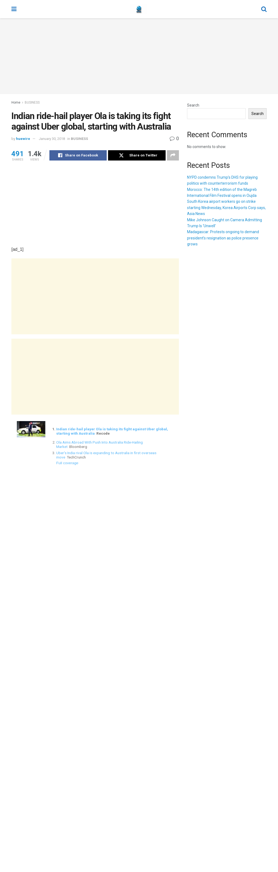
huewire (23, 139)
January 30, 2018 (52, 139)
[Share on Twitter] (136, 155)
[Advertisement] (139, 56)
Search (193, 105)
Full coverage (67, 463)
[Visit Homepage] (138, 9)
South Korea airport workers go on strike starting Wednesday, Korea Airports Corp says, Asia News (226, 207)
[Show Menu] (14, 9)
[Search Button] (264, 9)
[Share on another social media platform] (173, 155)
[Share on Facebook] (78, 155)
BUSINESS (32, 102)
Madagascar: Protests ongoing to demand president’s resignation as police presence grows (223, 238)
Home (15, 102)
